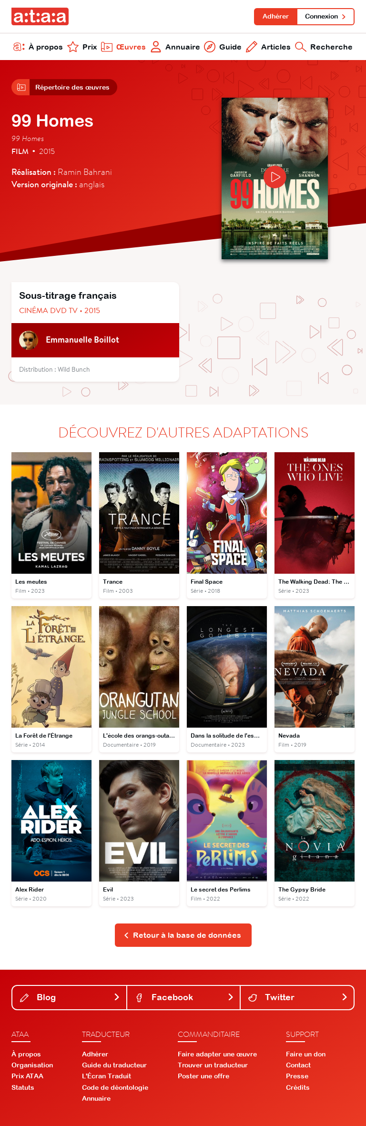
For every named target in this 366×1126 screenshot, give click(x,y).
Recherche (324, 46)
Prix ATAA (27, 1076)
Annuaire (175, 46)
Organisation (32, 1065)
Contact (298, 1065)
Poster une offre (203, 1076)
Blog (70, 997)
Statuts (22, 1087)
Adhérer (276, 16)
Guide (223, 46)
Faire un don (305, 1054)
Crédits (298, 1087)
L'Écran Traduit (106, 1076)
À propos (38, 46)
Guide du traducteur (114, 1065)
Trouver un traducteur (213, 1065)
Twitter (298, 997)
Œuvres (123, 46)
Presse (297, 1076)
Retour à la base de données (182, 935)
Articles (268, 46)
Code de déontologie (115, 1087)
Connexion (325, 16)
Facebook (184, 997)
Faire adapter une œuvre (217, 1054)
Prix (82, 46)
